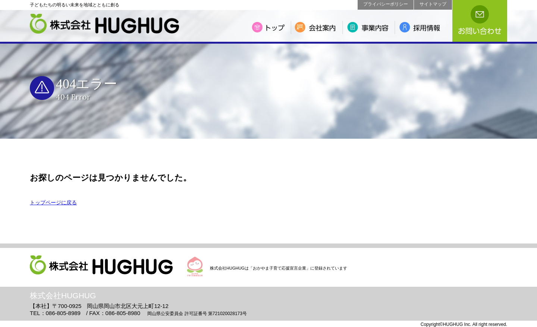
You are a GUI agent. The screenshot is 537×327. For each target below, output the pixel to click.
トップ (269, 27)
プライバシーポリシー (385, 4)
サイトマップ (433, 4)
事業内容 (370, 27)
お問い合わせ (479, 21)
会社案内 (318, 27)
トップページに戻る (53, 202)
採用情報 (423, 27)
